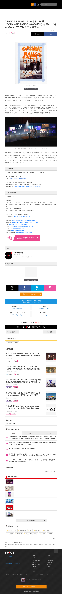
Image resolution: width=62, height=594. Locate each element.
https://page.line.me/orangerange (18, 224)
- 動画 (48, 555)
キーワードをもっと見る (49, 538)
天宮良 (42, 534)
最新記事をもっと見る (50, 471)
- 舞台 (33, 558)
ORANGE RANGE (12, 343)
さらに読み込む (36, 520)
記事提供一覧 (15, 575)
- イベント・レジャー (37, 560)
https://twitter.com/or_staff (17, 228)
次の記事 (51, 332)
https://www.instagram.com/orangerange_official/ (25, 222)
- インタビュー (50, 560)
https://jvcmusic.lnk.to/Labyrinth (22, 216)
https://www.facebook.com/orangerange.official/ (24, 220)
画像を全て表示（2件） (31, 88)
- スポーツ (34, 568)
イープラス (7, 542)
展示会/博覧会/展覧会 (30, 534)
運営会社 (8, 575)
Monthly (49, 433)
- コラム (49, 564)
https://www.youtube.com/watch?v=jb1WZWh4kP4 (28, 186)
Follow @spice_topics (17, 308)
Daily (13, 433)
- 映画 (33, 571)
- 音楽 (33, 555)
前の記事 (11, 332)
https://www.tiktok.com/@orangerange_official (22, 226)
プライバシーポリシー (51, 575)
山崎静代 (18, 534)
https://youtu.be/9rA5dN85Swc (18, 178)
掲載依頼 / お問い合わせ (25, 575)
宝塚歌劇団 (22, 530)
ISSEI (50, 534)
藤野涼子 (46, 530)
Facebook (10, 557)
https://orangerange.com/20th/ (24, 232)
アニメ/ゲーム (11, 530)
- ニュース (49, 558)
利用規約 (42, 575)
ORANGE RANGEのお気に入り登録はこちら (28, 237)
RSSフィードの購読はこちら (32, 294)
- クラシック (35, 562)
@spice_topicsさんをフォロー (13, 563)
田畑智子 (10, 534)
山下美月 (37, 530)
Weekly (31, 433)
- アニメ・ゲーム (36, 564)
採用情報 (35, 575)
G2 (29, 530)
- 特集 (48, 566)
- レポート (49, 562)
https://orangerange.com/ (17, 230)
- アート (34, 566)
